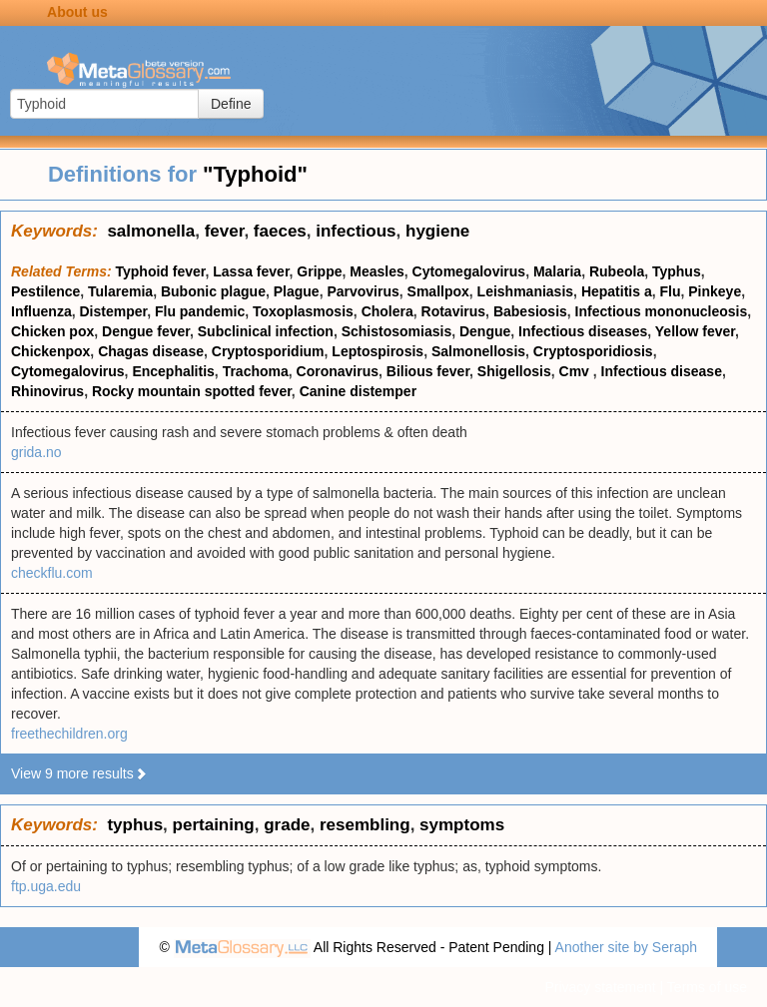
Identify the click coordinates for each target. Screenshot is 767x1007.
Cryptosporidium (268, 351)
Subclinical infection (266, 331)
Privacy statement (599, 987)
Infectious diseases (582, 331)
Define (231, 104)
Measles (376, 271)
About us (77, 12)
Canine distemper (358, 391)
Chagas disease (151, 351)
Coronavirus (338, 371)
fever (225, 231)
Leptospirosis (377, 351)
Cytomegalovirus (469, 271)
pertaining (214, 824)
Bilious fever (427, 371)
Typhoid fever (161, 271)
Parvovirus (362, 291)
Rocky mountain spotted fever (192, 391)
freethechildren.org (69, 734)
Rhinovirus (47, 391)
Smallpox (438, 291)
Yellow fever (695, 331)
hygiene (437, 231)
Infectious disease (661, 371)
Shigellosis (514, 371)
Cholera (387, 311)
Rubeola (616, 271)
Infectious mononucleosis (661, 311)
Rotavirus (453, 311)
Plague (297, 291)
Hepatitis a (616, 291)
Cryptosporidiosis (593, 351)
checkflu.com (52, 573)
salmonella (151, 231)
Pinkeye (714, 291)
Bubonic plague (213, 291)
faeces (280, 231)
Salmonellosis (478, 351)
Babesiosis (530, 311)
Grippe (319, 271)
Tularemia (120, 291)
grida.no (36, 452)
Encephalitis (173, 371)
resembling (365, 824)
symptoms (461, 824)
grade (287, 824)
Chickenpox (50, 351)
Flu (669, 291)
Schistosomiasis (397, 331)
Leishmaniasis (525, 291)
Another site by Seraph (626, 947)
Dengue (484, 331)
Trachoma (256, 371)
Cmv (576, 371)
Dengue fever (146, 331)
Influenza (41, 311)
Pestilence (45, 291)
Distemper (113, 311)
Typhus (676, 271)
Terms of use (707, 987)
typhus (135, 824)
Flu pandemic (200, 311)
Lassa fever (251, 271)
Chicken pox (52, 331)
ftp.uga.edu (46, 886)
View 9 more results (79, 773)
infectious (355, 231)
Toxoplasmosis (303, 311)
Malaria (557, 271)
